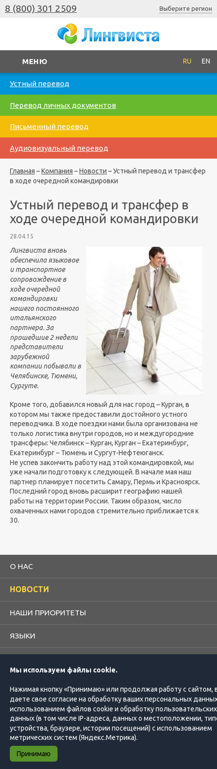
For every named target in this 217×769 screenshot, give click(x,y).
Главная (22, 171)
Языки (22, 635)
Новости (93, 171)
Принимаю (34, 754)
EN (206, 61)
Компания (57, 171)
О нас (21, 566)
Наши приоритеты (48, 612)
